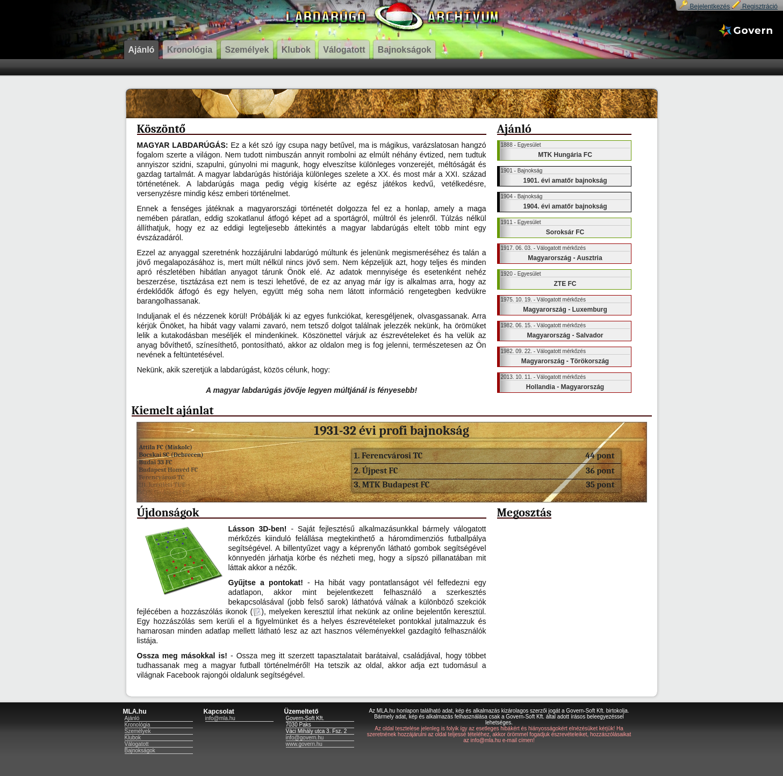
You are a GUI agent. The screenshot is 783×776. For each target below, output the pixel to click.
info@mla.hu (220, 718)
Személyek (138, 731)
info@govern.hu (305, 738)
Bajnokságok (140, 750)
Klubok (133, 738)
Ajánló (132, 718)
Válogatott (137, 744)
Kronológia (137, 725)
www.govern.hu (304, 744)
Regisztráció (755, 6)
